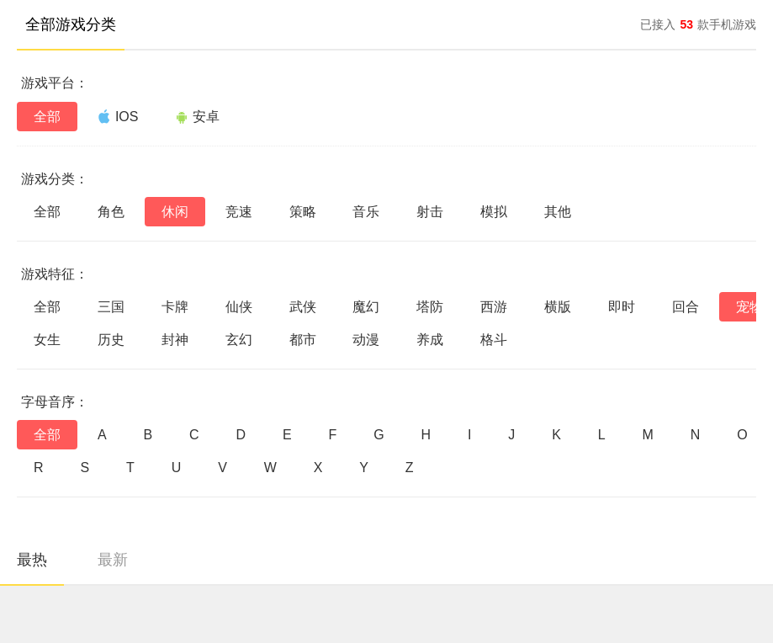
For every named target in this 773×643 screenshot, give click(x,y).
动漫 (365, 339)
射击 (429, 212)
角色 (111, 212)
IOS (118, 116)
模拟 (493, 212)
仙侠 (238, 307)
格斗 (493, 339)
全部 (47, 116)
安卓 (197, 116)
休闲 (174, 212)
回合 (685, 307)
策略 (302, 212)
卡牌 (174, 307)
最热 (32, 559)
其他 (557, 212)
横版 (557, 307)
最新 (113, 559)
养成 (429, 339)
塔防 (429, 307)
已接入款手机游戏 (698, 24)
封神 (174, 339)
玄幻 (238, 339)
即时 (621, 307)
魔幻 (365, 307)
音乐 (365, 212)
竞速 (238, 212)
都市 (302, 339)
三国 (111, 307)
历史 (111, 339)
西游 (493, 307)
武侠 (302, 307)
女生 (47, 339)
